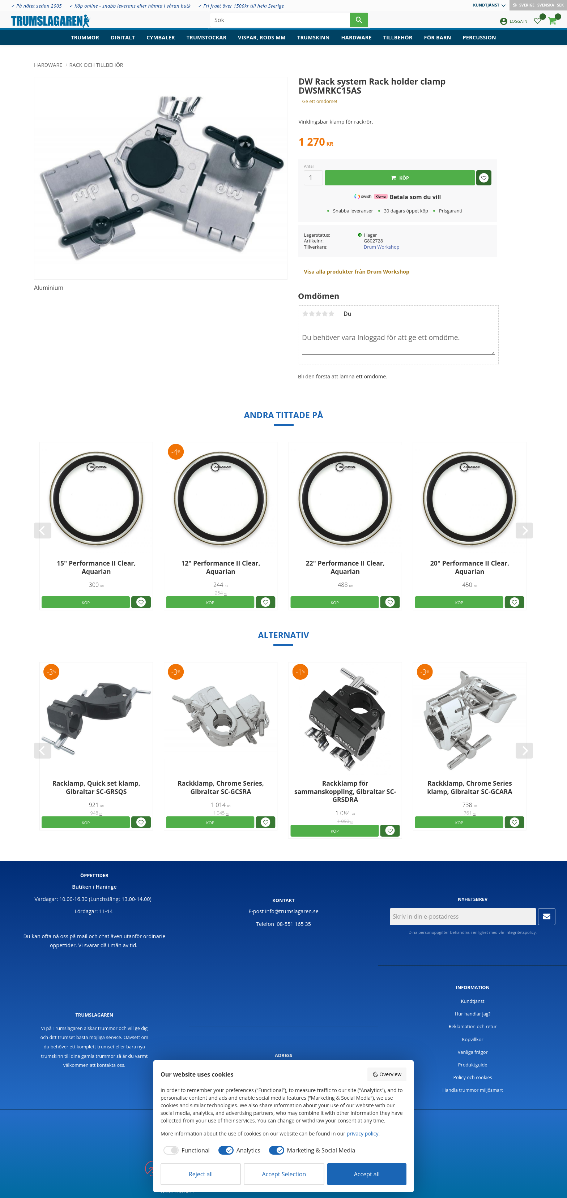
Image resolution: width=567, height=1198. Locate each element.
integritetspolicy (521, 932)
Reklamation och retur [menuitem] (473, 1026)
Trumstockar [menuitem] (206, 41)
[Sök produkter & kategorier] (280, 21)
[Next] (524, 530)
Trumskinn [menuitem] (313, 41)
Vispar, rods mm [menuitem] (262, 41)
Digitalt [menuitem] (123, 41)
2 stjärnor (311, 313)
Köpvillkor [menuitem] (472, 1039)
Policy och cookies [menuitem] (472, 1077)
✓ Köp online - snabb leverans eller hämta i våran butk (130, 6)
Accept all (367, 1174)
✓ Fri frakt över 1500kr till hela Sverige (241, 6)
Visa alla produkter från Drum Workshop (356, 271)
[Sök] (359, 21)
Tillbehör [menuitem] (398, 41)
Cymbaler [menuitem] (160, 41)
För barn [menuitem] (437, 41)
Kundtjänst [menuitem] (486, 5)
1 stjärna (305, 313)
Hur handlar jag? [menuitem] (472, 1013)
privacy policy (363, 1133)
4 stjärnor (324, 313)
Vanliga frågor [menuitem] (473, 1052)
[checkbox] (185, 1150)
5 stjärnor (331, 313)
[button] (537, 24)
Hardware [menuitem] (356, 41)
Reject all (201, 1174)
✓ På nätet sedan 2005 (36, 6)
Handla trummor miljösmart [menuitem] (472, 1090)
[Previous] (42, 530)
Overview (386, 1074)
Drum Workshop (381, 247)
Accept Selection (284, 1174)
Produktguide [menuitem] (472, 1064)
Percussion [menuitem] (479, 41)
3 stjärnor (318, 313)
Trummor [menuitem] (85, 41)
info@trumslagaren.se (292, 911)
